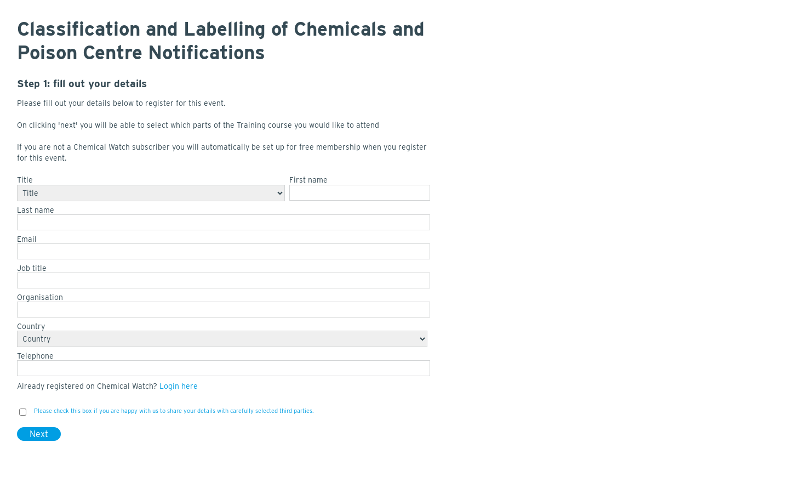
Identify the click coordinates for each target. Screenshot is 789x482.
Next (39, 434)
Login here (178, 386)
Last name (35, 210)
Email (27, 239)
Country (31, 326)
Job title (32, 268)
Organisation (40, 297)
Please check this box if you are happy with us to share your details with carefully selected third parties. (174, 411)
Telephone (35, 355)
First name (308, 179)
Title (25, 179)
